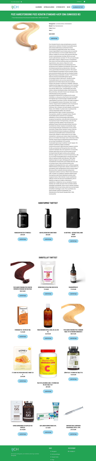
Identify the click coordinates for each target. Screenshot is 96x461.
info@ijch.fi (79, 1)
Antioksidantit (68, 23)
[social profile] (21, 2)
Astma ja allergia (49, 7)
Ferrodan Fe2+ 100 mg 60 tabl (23, 330)
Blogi (68, 7)
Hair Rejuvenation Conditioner (48, 232)
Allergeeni (39, 7)
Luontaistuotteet (59, 23)
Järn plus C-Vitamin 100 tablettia (73, 372)
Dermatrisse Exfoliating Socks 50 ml (48, 287)
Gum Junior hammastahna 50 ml (48, 425)
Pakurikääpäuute (73, 287)
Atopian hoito (60, 7)
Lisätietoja (54, 38)
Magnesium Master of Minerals (22, 232)
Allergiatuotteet (78, 7)
